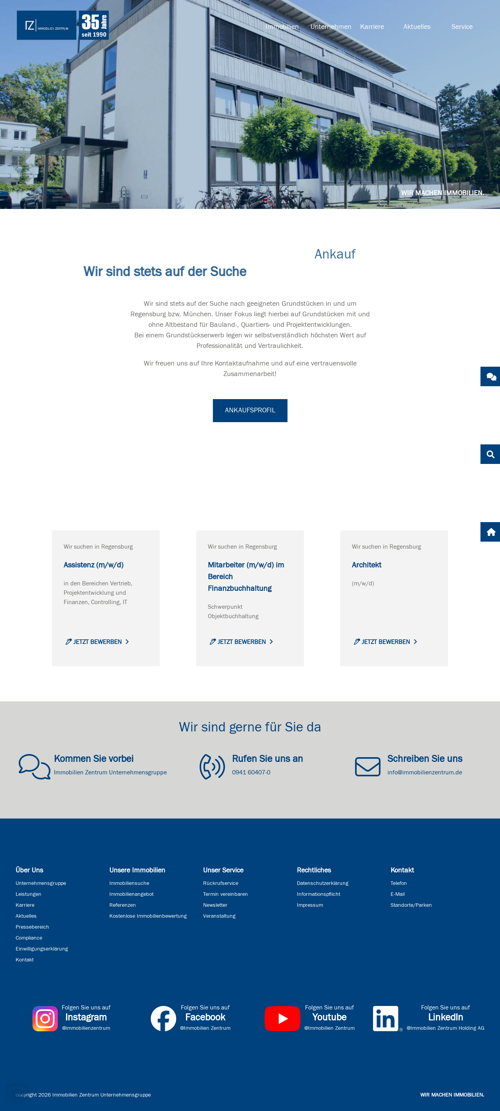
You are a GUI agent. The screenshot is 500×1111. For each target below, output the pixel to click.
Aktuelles (417, 26)
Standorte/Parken (411, 905)
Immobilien (282, 26)
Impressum (310, 905)
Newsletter (215, 905)
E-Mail (398, 894)
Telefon (399, 883)
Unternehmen (330, 26)
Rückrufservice (220, 883)
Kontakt (25, 960)
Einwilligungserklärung (42, 949)
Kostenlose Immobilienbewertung (148, 916)
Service (462, 26)
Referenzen (122, 905)
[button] (17, 1094)
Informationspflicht (318, 894)
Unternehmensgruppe (41, 883)
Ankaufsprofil (250, 410)
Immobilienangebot (131, 894)
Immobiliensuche (129, 883)
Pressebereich (32, 927)
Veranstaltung (219, 916)
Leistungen (28, 894)
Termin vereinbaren (225, 894)
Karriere (372, 26)
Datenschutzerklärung (322, 883)
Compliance (29, 938)
